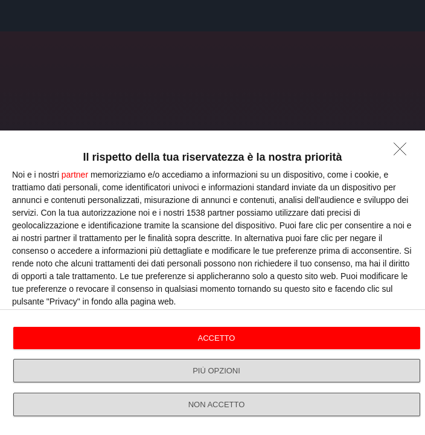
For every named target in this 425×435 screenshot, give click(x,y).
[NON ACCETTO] (403, 152)
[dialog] (212, 282)
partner (75, 174)
